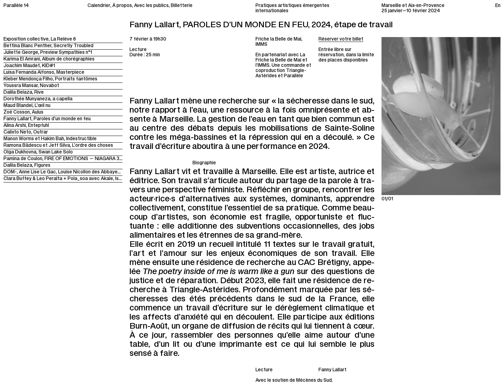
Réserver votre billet (340, 39)
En (497, 6)
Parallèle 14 (16, 6)
